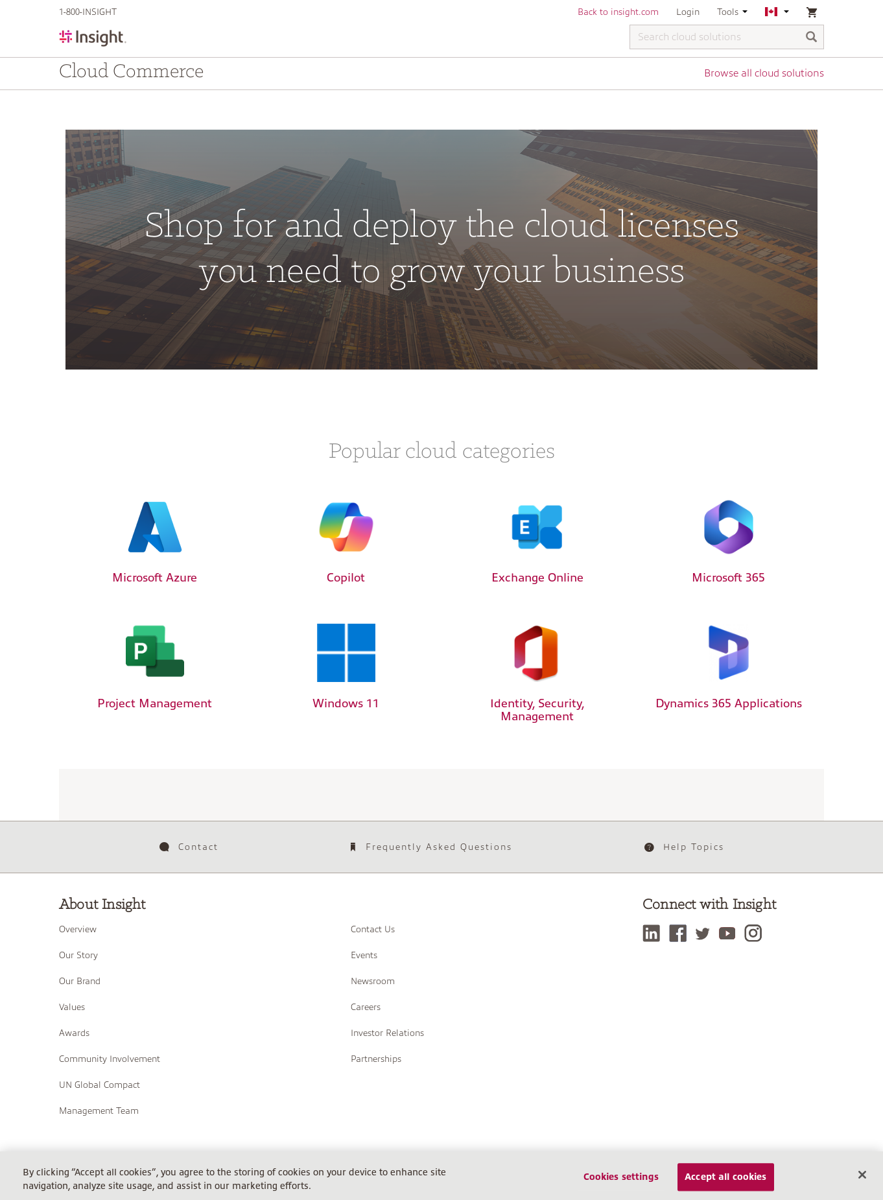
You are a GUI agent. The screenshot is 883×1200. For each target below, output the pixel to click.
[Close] (862, 1178)
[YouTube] (730, 933)
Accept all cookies (726, 1181)
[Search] (812, 38)
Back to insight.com (618, 11)
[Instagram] (756, 933)
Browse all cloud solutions (764, 73)
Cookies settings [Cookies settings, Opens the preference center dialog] (621, 1181)
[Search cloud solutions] (727, 37)
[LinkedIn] (654, 933)
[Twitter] (706, 933)
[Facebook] (681, 933)
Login (688, 11)
